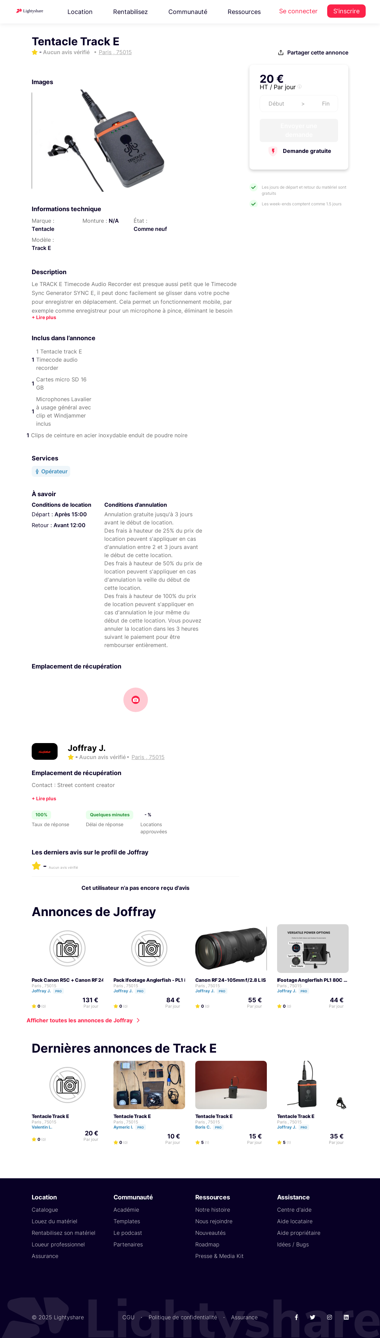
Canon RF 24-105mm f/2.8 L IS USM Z (238, 979)
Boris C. (212, 1126)
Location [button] (80, 11)
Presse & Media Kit (219, 1255)
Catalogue (45, 1209)
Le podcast (127, 1232)
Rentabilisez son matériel (63, 1232)
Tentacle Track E (50, 1116)
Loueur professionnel (58, 1244)
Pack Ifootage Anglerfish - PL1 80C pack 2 (161, 979)
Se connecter (298, 11)
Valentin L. (45, 1126)
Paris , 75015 (44, 985)
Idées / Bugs (293, 1244)
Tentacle (43, 228)
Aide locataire (295, 1220)
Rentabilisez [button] (130, 11)
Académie (126, 1209)
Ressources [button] (244, 11)
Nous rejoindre (213, 1220)
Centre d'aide (294, 1209)
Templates (126, 1220)
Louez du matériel (54, 1220)
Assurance (45, 1255)
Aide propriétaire (298, 1232)
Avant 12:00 (70, 525)
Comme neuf (150, 228)
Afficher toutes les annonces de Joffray (80, 1020)
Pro (58, 991)
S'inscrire (346, 11)
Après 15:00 (71, 514)
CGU (128, 1316)
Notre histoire (212, 1209)
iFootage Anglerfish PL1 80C (310, 979)
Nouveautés (210, 1232)
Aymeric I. (132, 1126)
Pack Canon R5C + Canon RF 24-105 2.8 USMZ (85, 979)
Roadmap (207, 1244)
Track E (41, 248)
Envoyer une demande (298, 130)
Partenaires (128, 1244)
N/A (114, 220)
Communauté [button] (187, 11)
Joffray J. (87, 748)
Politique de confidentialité (183, 1316)
